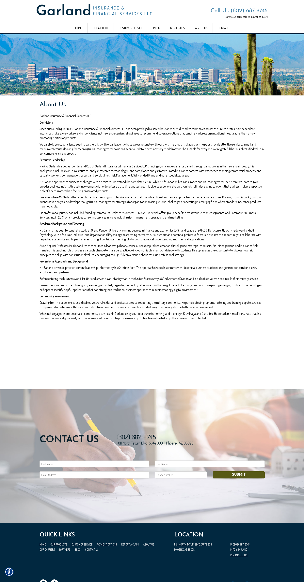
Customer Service (82, 527)
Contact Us (91, 532)
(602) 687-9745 (136, 419)
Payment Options (107, 527)
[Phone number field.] (181, 457)
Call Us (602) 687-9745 (239, 11)
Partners (64, 532)
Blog (78, 532)
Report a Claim (130, 527)
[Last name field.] (210, 446)
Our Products (58, 527)
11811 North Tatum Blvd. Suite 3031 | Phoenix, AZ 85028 (155, 425)
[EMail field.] (94, 457)
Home (43, 527)
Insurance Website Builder (251, 569)
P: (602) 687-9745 (239, 527)
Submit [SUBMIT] (239, 457)
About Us (148, 527)
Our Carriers (47, 532)
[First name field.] (94, 446)
